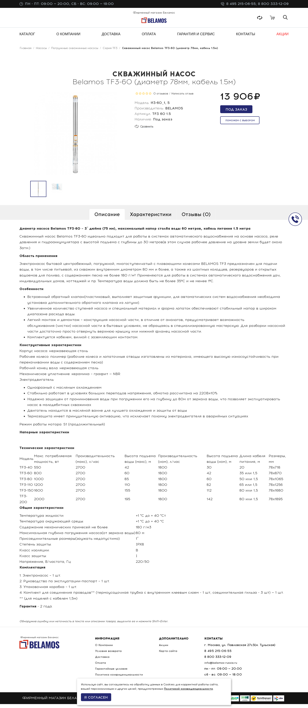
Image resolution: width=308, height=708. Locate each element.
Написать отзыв (182, 97)
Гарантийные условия (111, 672)
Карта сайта (171, 655)
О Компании (104, 649)
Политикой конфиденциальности (188, 688)
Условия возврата (108, 655)
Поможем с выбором (240, 124)
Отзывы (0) (196, 218)
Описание (107, 218)
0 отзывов (160, 97)
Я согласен (96, 697)
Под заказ (236, 113)
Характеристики (150, 218)
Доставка (101, 661)
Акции (166, 649)
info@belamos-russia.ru (224, 666)
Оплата (100, 666)
